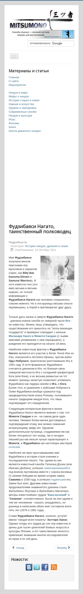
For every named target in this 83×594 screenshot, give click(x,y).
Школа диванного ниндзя (25, 130)
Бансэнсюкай (57, 494)
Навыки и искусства (21, 104)
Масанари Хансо (20, 336)
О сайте (14, 81)
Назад (18, 547)
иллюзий (14, 447)
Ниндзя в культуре (20, 115)
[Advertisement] (41, 178)
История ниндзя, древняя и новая (46, 246)
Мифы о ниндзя (19, 96)
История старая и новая (24, 100)
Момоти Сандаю (45, 336)
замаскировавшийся (57, 468)
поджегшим (58, 479)
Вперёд (64, 547)
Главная (14, 77)
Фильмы (14, 123)
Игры (12, 119)
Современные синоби (23, 111)
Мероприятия (17, 85)
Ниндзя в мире (18, 92)
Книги (12, 127)
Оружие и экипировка (22, 107)
